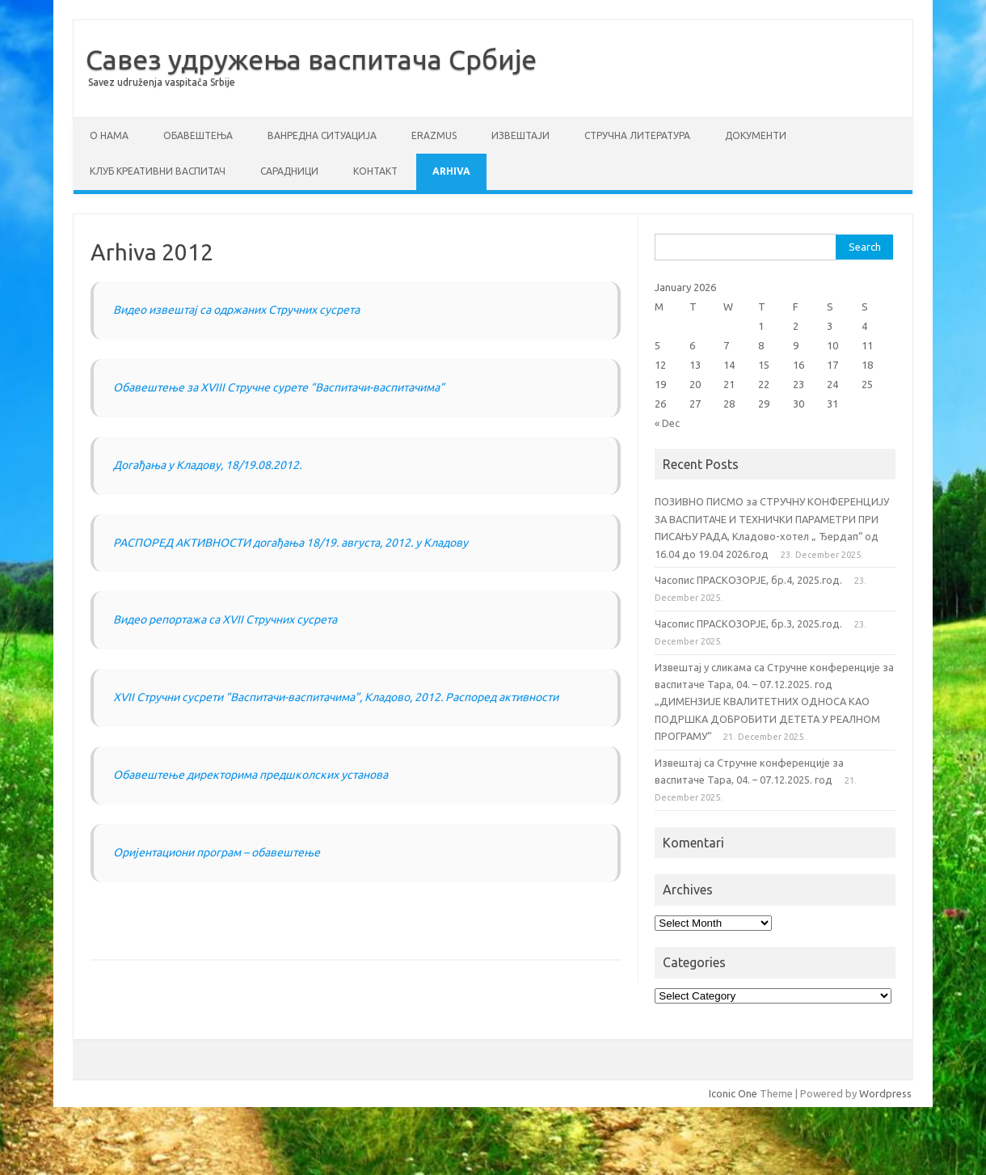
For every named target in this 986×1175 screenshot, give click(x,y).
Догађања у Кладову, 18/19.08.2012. (207, 465)
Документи (755, 135)
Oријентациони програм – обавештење (216, 852)
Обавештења (198, 135)
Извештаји (520, 135)
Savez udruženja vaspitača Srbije (161, 82)
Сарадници (289, 171)
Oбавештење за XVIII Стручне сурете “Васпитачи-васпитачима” (279, 387)
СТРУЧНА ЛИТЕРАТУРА (637, 135)
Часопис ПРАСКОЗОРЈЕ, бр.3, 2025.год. (748, 623)
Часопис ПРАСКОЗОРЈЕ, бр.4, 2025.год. (748, 579)
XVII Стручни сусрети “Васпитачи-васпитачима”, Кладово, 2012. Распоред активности (335, 697)
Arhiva (451, 171)
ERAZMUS (434, 135)
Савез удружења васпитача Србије (311, 59)
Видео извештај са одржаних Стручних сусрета (236, 309)
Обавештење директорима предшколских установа (250, 774)
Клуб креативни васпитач (157, 171)
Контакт (375, 171)
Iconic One (733, 1093)
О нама (109, 135)
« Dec (667, 423)
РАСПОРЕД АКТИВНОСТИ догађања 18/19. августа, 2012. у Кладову (290, 542)
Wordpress (885, 1093)
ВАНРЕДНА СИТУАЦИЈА (322, 135)
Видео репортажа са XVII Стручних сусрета (225, 619)
